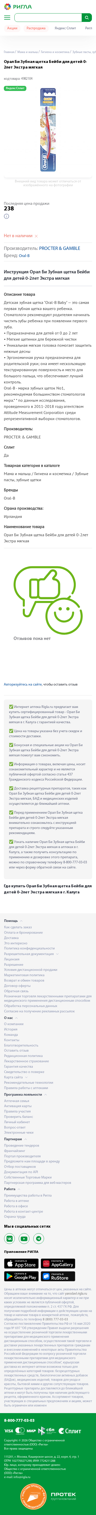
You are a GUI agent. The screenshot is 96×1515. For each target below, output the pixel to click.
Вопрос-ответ (15, 1128)
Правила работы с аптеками (26, 1088)
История (10, 1029)
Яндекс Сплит (65, 28)
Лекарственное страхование (26, 1061)
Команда (11, 1035)
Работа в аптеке (16, 1201)
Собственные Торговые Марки (28, 1177)
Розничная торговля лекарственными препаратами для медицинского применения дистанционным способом (48, 999)
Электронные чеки (19, 1133)
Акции (12, 28)
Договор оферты (17, 986)
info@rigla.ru (22, 1477)
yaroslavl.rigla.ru (76, 1293)
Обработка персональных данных (30, 1006)
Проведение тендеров (21, 1146)
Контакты (11, 1040)
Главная (9, 52)
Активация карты (17, 1106)
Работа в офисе (16, 1206)
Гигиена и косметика (54, 52)
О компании (14, 1024)
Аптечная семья (16, 1101)
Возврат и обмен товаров (24, 981)
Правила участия (17, 1112)
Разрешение (13, 965)
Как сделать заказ (18, 927)
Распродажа (36, 28)
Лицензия (11, 959)
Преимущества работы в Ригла (28, 1196)
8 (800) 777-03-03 (55, 1319)
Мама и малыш (27, 52)
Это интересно (15, 943)
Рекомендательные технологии (28, 1083)
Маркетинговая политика (24, 975)
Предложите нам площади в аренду (32, 1161)
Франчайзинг (14, 1151)
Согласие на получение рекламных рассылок (39, 1011)
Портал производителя (22, 1156)
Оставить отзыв (16, 1051)
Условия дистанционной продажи (30, 970)
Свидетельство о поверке (24, 1072)
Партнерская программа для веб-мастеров (37, 1183)
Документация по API (21, 1172)
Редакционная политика (23, 1056)
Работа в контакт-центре (23, 1212)
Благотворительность (21, 1046)
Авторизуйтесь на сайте (23, 685)
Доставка (11, 938)
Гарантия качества (18, 1067)
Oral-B (24, 256)
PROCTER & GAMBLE (59, 248)
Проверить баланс (18, 1117)
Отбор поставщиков (20, 1167)
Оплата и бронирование (23, 933)
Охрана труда (15, 1217)
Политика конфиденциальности (29, 948)
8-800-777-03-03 (19, 1421)
